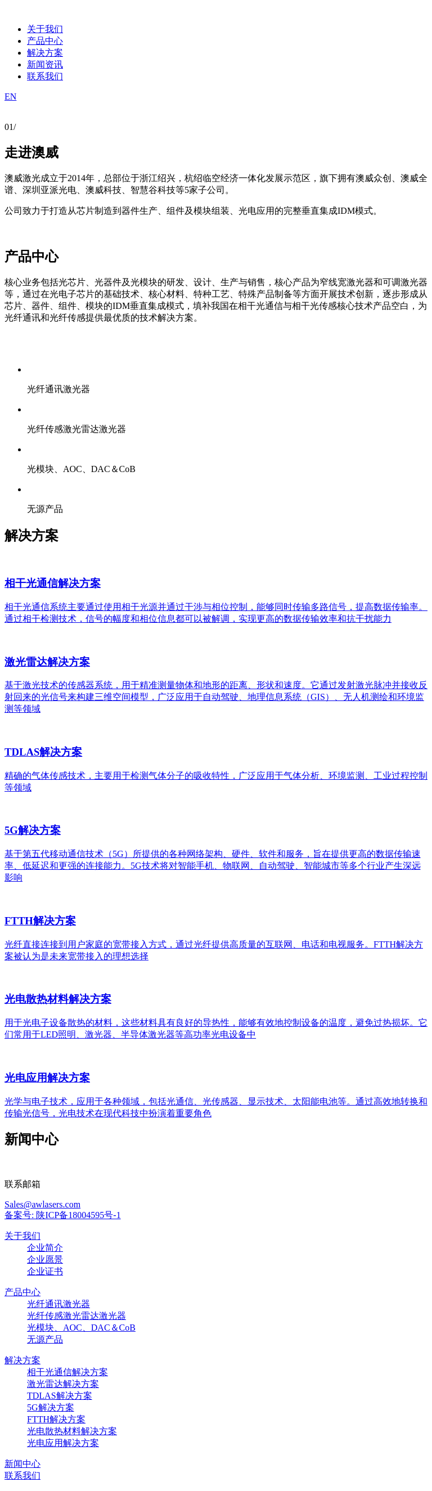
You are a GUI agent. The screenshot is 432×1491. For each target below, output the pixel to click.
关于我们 (22, 1236)
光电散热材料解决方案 (72, 1431)
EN (10, 96)
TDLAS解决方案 (59, 1395)
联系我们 (22, 1475)
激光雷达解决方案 (63, 1384)
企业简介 (45, 1247)
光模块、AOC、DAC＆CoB (81, 1327)
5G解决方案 (50, 1407)
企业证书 (45, 1271)
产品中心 (22, 1292)
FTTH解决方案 (56, 1419)
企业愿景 (45, 1259)
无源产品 (45, 1339)
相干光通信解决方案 (67, 1372)
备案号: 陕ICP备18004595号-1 (62, 1215)
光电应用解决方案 (63, 1443)
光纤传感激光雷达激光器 (76, 1316)
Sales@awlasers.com (42, 1204)
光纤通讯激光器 (58, 1304)
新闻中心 (22, 1463)
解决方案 (22, 1360)
